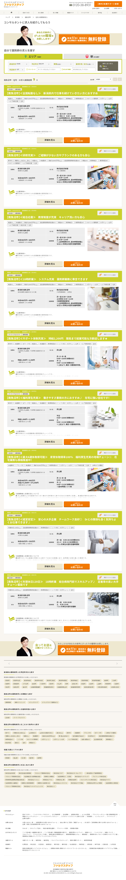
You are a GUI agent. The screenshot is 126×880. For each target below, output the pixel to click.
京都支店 (81, 844)
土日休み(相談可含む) (46, 733)
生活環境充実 (98, 739)
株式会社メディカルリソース (31, 850)
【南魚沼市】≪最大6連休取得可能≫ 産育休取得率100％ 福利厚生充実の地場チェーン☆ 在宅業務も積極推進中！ (62, 458)
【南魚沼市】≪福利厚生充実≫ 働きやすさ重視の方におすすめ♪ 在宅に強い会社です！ (58, 398)
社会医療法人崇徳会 (112, 783)
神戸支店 (97, 844)
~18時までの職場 (110, 733)
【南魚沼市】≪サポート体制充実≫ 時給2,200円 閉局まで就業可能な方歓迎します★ (57, 338)
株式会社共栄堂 (10, 773)
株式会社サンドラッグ (82, 776)
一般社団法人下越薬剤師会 (94, 773)
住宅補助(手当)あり (78, 736)
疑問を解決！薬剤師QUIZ (56, 834)
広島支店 (105, 844)
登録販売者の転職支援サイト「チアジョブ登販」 (103, 848)
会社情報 (65, 814)
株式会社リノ (51, 786)
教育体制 (38, 840)
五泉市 (91, 684)
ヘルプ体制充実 (73, 739)
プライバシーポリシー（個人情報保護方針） (105, 814)
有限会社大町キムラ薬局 (94, 783)
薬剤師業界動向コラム (72, 834)
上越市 (99, 684)
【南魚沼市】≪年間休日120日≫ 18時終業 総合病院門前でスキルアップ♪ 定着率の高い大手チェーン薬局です (63, 583)
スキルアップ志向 (35, 828)
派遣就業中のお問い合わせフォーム (46, 822)
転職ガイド (88, 832)
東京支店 (56, 844)
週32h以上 (60, 733)
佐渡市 (117, 684)
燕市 (66, 684)
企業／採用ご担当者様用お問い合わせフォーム (36, 824)
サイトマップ (111, 816)
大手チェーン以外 (58, 739)
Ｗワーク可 (98, 733)
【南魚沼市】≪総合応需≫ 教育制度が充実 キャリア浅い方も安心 (47, 217)
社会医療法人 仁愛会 (64, 776)
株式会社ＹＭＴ (58, 773)
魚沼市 (7, 687)
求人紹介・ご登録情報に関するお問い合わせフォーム (100, 822)
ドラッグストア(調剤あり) (50, 702)
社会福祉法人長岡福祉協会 (32, 776)
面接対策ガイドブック (76, 832)
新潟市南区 (74, 680)
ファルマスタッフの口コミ (41, 814)
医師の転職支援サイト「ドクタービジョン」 (35, 848)
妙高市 (83, 684)
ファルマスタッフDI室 (40, 834)
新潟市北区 (16, 680)
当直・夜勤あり (85, 739)
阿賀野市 (108, 684)
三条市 (114, 680)
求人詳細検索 (56, 814)
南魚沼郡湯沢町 (89, 687)
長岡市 (106, 680)
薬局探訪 (84, 834)
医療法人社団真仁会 (44, 783)
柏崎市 (7, 684)
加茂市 (34, 684)
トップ (8, 17)
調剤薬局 (8, 702)
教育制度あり (9, 739)
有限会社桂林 (72, 780)
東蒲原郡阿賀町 (75, 687)
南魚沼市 (28, 17)
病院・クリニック (20, 702)
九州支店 (113, 844)
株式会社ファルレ (33, 780)
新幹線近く (109, 739)
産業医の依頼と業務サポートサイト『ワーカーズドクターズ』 (69, 848)
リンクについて (99, 816)
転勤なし (26, 736)
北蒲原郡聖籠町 (35, 687)
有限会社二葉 (60, 780)
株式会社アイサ (105, 780)
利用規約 (89, 816)
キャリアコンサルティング (59, 840)
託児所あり (91, 736)
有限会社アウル (47, 780)
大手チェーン (46, 739)
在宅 (24, 743)
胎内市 (25, 687)
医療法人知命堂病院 (28, 783)
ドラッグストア (33, 702)
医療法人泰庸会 (49, 776)
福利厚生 (46, 840)
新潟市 (7, 680)
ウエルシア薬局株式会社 (42, 773)
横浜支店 (64, 844)
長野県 (39, 758)
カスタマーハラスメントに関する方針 (72, 816)
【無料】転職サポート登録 (108, 3)
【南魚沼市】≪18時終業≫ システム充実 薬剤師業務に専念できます (48, 279)
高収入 (17, 743)
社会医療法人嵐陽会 (11, 783)
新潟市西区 (85, 680)
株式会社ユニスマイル (60, 783)
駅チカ (7, 733)
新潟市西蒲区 (96, 680)
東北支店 (33, 844)
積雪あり (32, 743)
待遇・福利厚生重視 (49, 828)
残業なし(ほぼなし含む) (12, 736)
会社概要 (106, 8)
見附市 (51, 684)
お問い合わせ (118, 8)
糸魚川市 (74, 684)
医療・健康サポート (76, 840)
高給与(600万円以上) (48, 736)
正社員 (7, 718)
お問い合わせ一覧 (27, 822)
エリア (33, 56)
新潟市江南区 (51, 680)
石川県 (23, 758)
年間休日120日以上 (19, 733)
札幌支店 (25, 844)
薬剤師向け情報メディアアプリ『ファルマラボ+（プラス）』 (39, 836)
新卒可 (69, 733)
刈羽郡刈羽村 (115, 687)
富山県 (15, 758)
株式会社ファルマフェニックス (33, 786)
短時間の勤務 (74, 828)
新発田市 (16, 684)
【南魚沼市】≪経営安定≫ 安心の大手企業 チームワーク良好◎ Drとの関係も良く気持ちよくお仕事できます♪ (61, 520)
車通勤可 (35, 736)
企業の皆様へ (96, 8)
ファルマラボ (98, 832)
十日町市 (42, 684)
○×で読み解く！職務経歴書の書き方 (55, 832)
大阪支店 (89, 844)
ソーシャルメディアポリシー (50, 816)
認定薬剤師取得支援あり (106, 736)
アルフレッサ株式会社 (99, 776)
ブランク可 (87, 733)
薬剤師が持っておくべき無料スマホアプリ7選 (103, 834)
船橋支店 (48, 844)
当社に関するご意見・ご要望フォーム (71, 822)
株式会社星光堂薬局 (25, 773)
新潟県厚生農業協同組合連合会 (14, 780)
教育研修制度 (88, 840)
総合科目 (8, 743)
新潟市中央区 (39, 680)
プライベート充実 (62, 828)
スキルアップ (26, 834)
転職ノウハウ (109, 832)
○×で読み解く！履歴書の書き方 (32, 832)
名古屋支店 (73, 844)
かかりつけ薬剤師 (32, 739)
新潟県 (17, 17)
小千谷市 (25, 684)
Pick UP (24, 828)
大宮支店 (41, 844)
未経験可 (77, 733)
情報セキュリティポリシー (30, 816)
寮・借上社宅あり (64, 736)
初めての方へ (26, 814)
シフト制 (20, 739)
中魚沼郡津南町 (102, 687)
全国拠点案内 (75, 814)
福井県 (31, 758)
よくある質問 (86, 814)
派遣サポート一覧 (27, 840)
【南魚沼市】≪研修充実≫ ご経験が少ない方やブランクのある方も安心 (48, 155)
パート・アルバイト (19, 718)
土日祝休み (32, 733)
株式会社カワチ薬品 (77, 783)
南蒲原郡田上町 (62, 687)
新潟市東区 (27, 680)
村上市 (59, 684)
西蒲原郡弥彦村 (49, 687)
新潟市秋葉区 (63, 680)
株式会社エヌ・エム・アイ (74, 773)
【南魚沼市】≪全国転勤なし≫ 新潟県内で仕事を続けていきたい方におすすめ (53, 93)
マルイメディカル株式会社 (88, 780)
